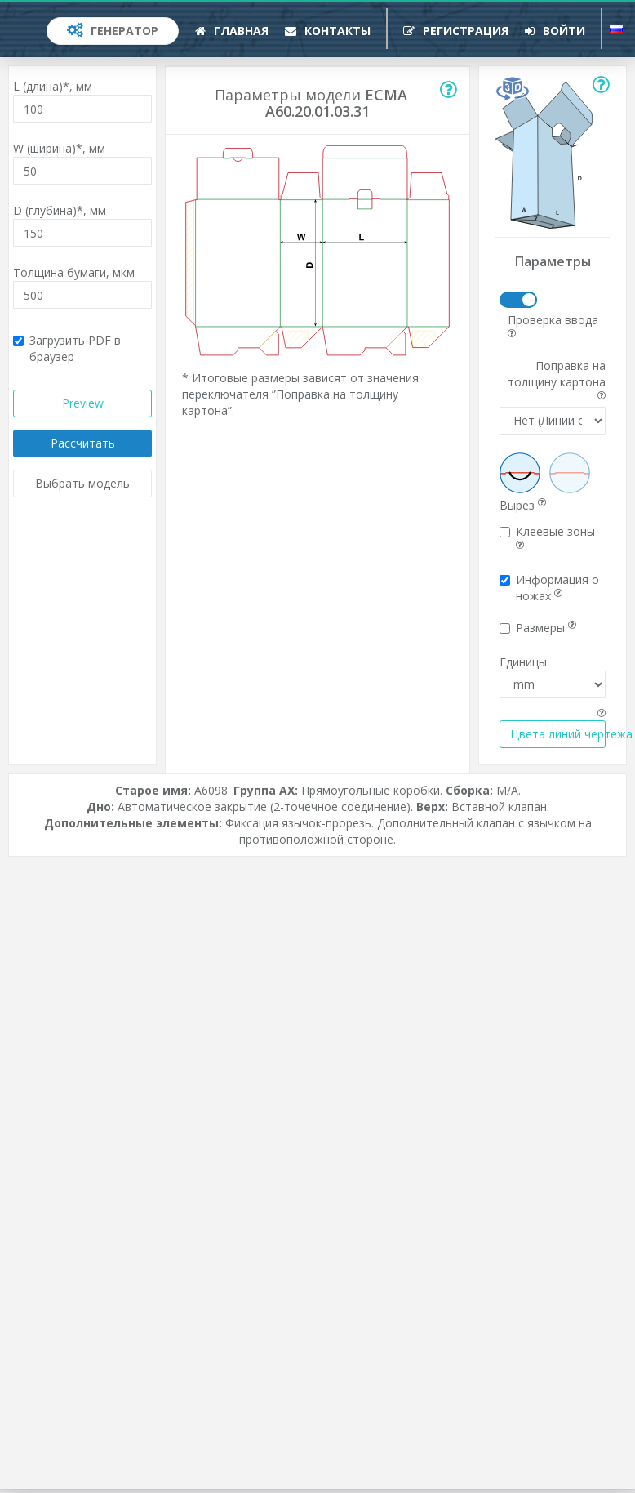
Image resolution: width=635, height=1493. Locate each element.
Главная (232, 30)
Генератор (112, 30)
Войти (555, 30)
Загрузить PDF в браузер (67, 348)
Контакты (328, 30)
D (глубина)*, (59, 210)
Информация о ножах (549, 588)
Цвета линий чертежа (558, 734)
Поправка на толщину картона (557, 379)
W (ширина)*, (59, 148)
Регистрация (455, 30)
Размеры (538, 627)
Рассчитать (83, 443)
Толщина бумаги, (74, 272)
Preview (83, 403)
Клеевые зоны (547, 537)
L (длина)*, (52, 86)
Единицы (523, 662)
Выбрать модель (82, 483)
